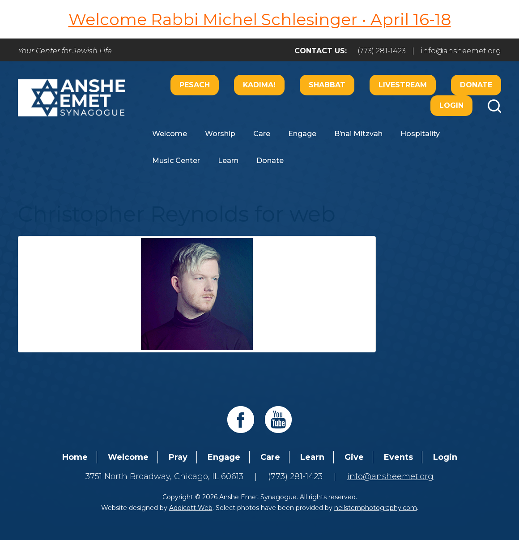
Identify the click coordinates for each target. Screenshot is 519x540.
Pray (178, 457)
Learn (228, 160)
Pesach (194, 85)
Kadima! (259, 85)
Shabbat (327, 85)
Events (398, 457)
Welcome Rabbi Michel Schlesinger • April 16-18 (259, 19)
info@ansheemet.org (461, 51)
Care (261, 133)
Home (75, 457)
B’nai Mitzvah (358, 133)
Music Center (176, 160)
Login (451, 105)
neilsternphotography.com (375, 508)
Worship (220, 133)
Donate (476, 85)
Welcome (169, 133)
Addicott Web (191, 508)
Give (354, 457)
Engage (302, 133)
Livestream (403, 85)
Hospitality (420, 133)
